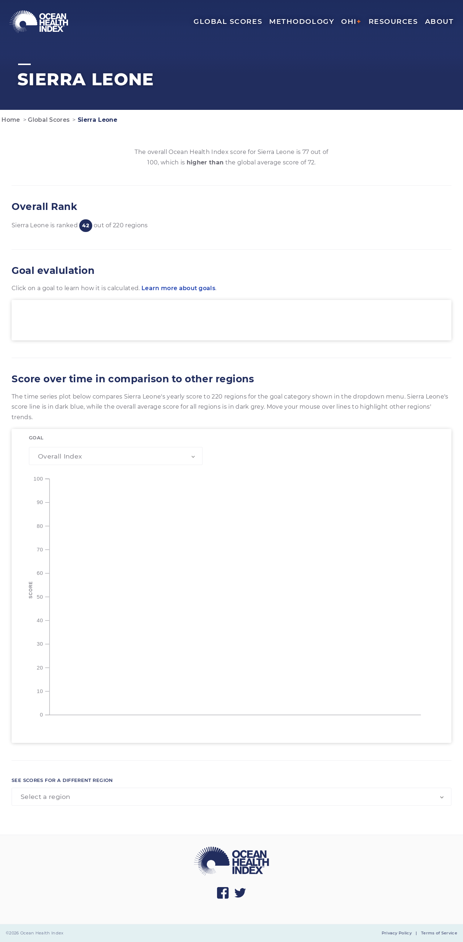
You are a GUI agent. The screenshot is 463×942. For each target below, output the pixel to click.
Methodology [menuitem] (301, 21)
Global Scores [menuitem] (228, 21)
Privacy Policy (397, 932)
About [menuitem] (439, 21)
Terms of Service (439, 932)
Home (10, 119)
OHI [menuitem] (351, 21)
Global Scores (47, 119)
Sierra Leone (96, 119)
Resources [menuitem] (393, 21)
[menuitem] (38, 22)
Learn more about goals (178, 288)
